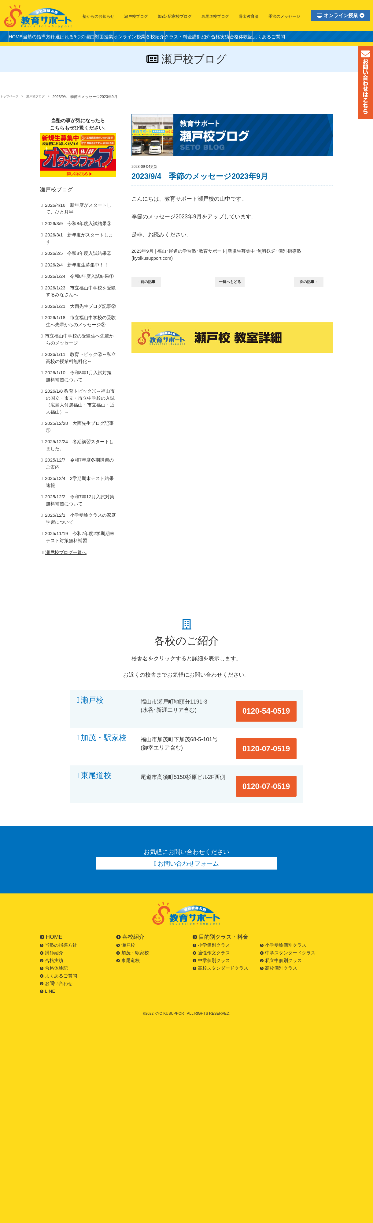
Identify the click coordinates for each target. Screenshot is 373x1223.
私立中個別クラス (281, 917)
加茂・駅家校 (104, 715)
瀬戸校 (92, 684)
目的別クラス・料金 (220, 894)
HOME (18, 38)
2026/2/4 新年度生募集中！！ (73, 267)
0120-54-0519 (273, 684)
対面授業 (124, 38)
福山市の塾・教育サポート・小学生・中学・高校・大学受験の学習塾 (38, 16)
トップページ (11, 97)
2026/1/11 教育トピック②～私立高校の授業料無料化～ (80, 361)
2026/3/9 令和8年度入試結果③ (74, 233)
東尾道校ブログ (215, 16)
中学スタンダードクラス (288, 910)
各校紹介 (186, 38)
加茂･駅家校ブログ (175, 16)
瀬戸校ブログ (136, 16)
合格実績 (268, 38)
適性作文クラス (211, 910)
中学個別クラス (211, 917)
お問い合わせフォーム (189, 819)
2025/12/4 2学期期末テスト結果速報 (79, 469)
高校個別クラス (278, 925)
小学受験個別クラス (283, 902)
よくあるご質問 (328, 38)
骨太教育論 (249, 16)
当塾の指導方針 (47, 38)
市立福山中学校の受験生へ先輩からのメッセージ (79, 343)
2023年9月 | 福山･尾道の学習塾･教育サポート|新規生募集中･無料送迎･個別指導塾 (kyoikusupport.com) (230, 256)
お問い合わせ (56, 940)
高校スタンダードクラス (220, 925)
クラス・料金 (215, 38)
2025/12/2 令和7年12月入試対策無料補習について (79, 484)
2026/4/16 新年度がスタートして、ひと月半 (80, 218)
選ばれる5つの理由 (89, 38)
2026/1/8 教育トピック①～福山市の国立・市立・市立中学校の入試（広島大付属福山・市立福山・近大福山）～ (79, 402)
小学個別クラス (211, 902)
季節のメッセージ (284, 16)
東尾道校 (96, 745)
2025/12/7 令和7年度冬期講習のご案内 (79, 454)
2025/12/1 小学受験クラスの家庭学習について (80, 502)
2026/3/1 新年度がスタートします (77, 244)
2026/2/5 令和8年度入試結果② (74, 256)
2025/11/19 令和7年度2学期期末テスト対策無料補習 (79, 521)
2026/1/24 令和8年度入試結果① (75, 279)
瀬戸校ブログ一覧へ (63, 536)
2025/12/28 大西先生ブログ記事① (77, 420)
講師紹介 (244, 38)
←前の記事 (149, 285)
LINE (47, 948)
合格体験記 (294, 38)
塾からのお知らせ (98, 16)
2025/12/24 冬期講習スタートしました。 (79, 435)
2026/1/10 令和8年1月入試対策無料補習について (80, 380)
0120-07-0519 (273, 715)
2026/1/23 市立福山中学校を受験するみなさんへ (80, 294)
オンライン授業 (340, 15)
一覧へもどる (233, 285)
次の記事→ (312, 285)
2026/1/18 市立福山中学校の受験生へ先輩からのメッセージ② (80, 324)
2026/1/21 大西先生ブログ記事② (76, 309)
